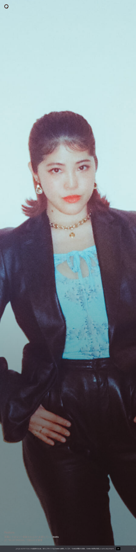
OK (118, 548)
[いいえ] (133, 549)
